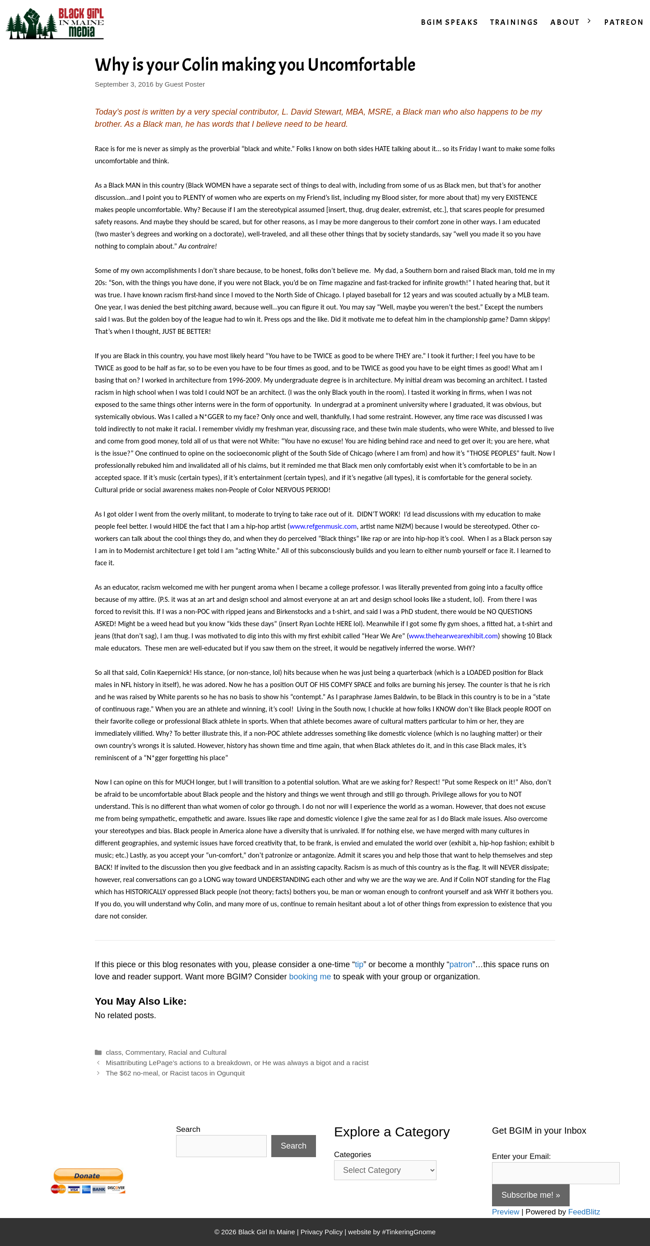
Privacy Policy (322, 1232)
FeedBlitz (584, 1212)
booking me (310, 976)
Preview (505, 1212)
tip (359, 964)
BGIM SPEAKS (449, 22)
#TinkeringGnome (409, 1232)
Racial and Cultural (197, 1052)
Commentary (144, 1052)
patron (460, 964)
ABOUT (574, 22)
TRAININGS (514, 22)
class (113, 1052)
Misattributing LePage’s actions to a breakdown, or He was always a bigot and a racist (237, 1062)
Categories (352, 1154)
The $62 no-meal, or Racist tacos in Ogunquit (175, 1073)
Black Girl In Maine (267, 1232)
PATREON (624, 22)
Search (188, 1129)
